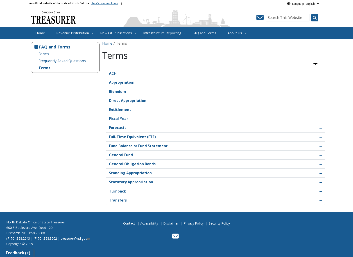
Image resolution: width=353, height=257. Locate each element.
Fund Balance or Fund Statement (138, 145)
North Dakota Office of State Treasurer (35, 222)
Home (40, 33)
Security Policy (219, 223)
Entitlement (120, 109)
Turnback (117, 191)
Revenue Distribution (72, 33)
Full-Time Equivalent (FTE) (132, 136)
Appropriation (121, 82)
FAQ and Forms (204, 33)
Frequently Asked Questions (62, 60)
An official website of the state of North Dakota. (73, 3)
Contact (129, 223)
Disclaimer (171, 223)
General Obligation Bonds (132, 163)
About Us (235, 33)
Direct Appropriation (127, 100)
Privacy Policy (194, 223)
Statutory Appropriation (131, 181)
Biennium (117, 91)
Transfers (118, 200)
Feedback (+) (18, 252)
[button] (260, 18)
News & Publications (116, 33)
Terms (44, 67)
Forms (43, 53)
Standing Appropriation (130, 172)
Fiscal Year (118, 118)
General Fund (121, 154)
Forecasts (117, 127)
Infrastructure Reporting (162, 33)
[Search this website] (314, 17)
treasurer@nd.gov (75, 238)
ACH (113, 73)
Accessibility (149, 223)
